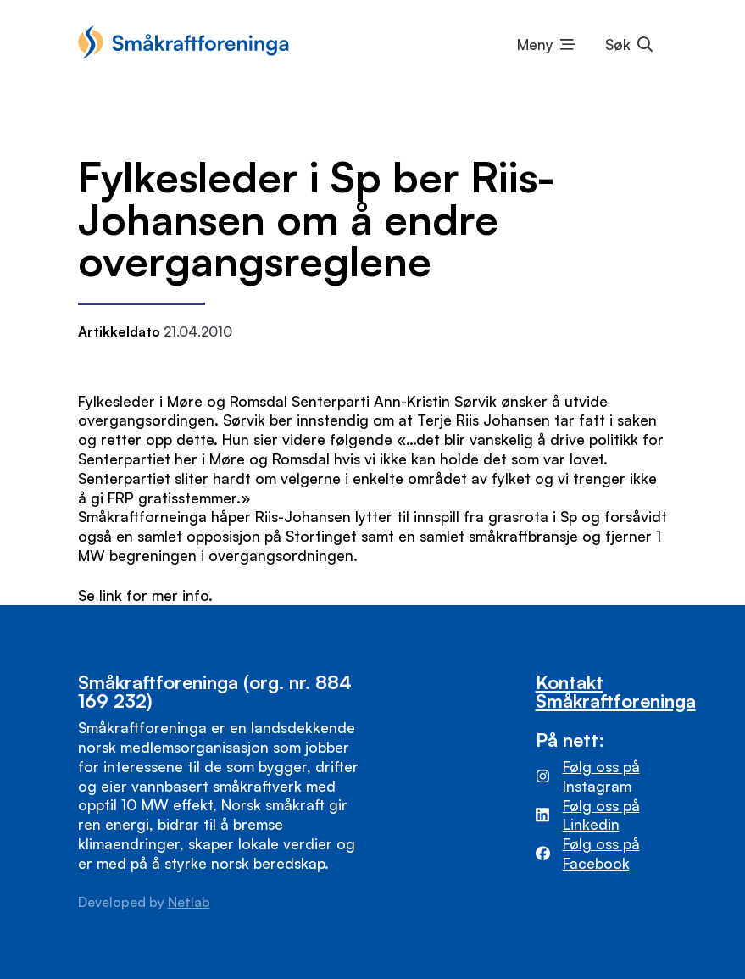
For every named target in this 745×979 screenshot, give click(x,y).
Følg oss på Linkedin (601, 815)
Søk (618, 44)
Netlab (189, 901)
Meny (535, 44)
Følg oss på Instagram (601, 776)
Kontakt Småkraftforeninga (616, 691)
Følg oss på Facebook (601, 853)
